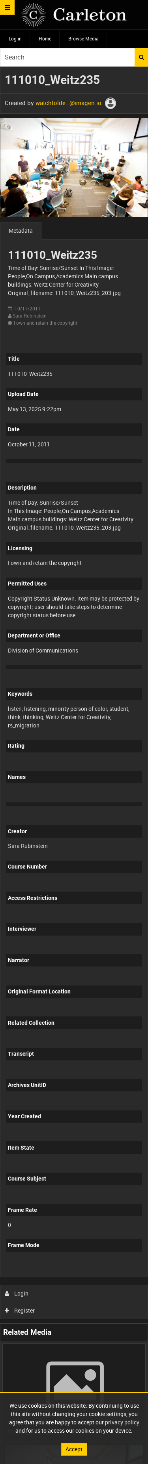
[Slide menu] (7, 7)
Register (20, 1310)
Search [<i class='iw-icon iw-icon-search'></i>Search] (141, 57)
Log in (15, 38)
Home (45, 38)
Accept (74, 1449)
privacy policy (122, 1422)
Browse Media (83, 38)
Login (17, 1293)
